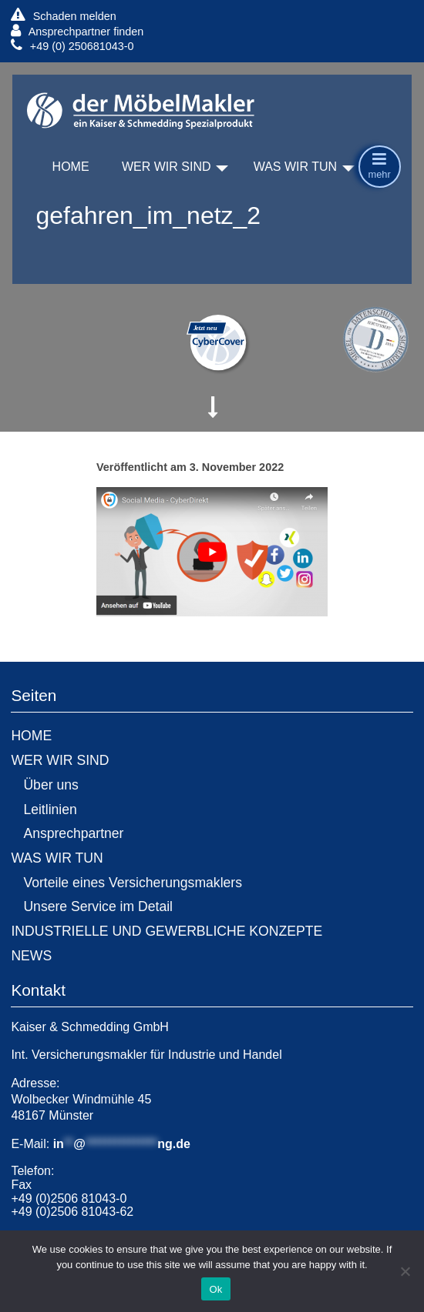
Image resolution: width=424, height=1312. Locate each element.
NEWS (31, 955)
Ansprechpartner (73, 833)
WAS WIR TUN (295, 166)
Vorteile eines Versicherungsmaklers (132, 882)
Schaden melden (63, 15)
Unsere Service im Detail (98, 906)
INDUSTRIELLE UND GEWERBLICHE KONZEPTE (166, 931)
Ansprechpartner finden (77, 31)
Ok (215, 1289)
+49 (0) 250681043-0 (72, 45)
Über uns (50, 785)
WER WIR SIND (166, 166)
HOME (70, 166)
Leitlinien (49, 809)
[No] (404, 1271)
